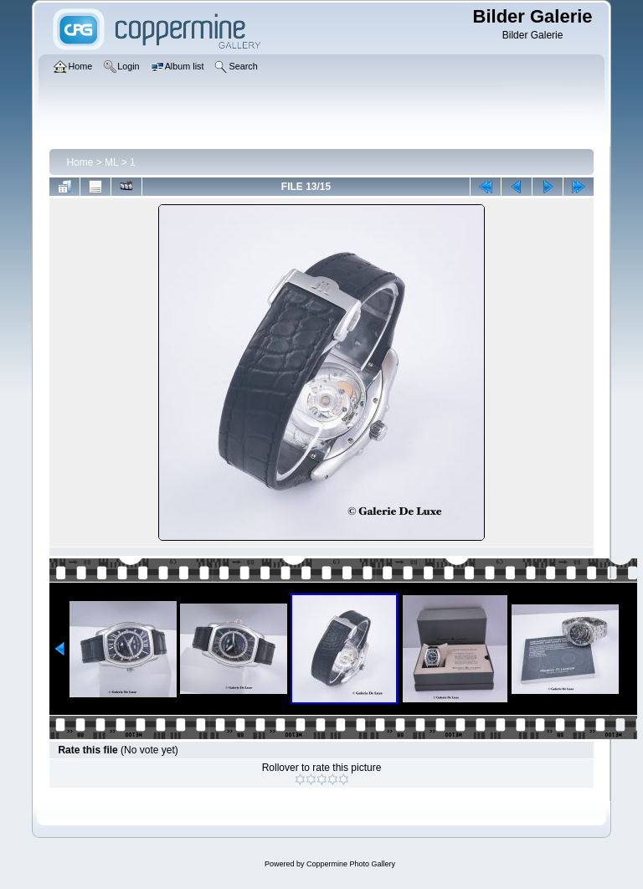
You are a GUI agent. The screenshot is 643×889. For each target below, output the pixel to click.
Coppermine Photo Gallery (350, 864)
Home (79, 162)
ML (111, 162)
